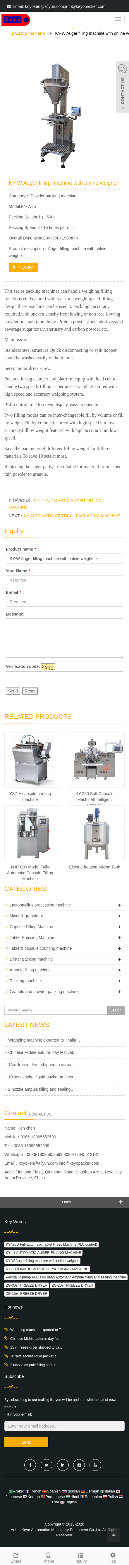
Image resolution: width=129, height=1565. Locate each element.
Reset (30, 691)
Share (16, 1557)
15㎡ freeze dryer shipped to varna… (41, 1064)
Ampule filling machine (30, 970)
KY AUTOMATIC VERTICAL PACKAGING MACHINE (72, 515)
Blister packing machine (31, 959)
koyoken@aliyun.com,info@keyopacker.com (59, 1163)
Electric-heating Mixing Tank (94, 867)
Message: (15, 614)
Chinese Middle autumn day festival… (42, 1052)
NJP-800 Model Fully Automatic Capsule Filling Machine (30, 873)
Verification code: (23, 666)
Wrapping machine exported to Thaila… (44, 1040)
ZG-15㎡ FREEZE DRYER (26, 1294)
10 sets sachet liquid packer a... (34, 1356)
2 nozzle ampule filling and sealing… (41, 1089)
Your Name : (20, 570)
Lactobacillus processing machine (40, 905)
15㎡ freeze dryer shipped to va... (36, 1347)
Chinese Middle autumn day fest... (36, 1339)
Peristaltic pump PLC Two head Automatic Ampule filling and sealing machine (66, 1277)
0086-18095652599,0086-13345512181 (63, 1154)
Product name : (22, 549)
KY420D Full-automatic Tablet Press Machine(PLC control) (51, 1244)
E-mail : (15, 592)
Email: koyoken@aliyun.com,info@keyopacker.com (56, 6)
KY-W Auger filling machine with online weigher (42, 1261)
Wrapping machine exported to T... (36, 1330)
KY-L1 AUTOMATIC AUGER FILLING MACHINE (43, 1253)
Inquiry (81, 1557)
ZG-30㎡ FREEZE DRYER (26, 1285)
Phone (48, 1557)
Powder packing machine (53, 196)
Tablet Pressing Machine (32, 937)
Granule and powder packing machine (44, 991)
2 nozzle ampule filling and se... (34, 1365)
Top (113, 1557)
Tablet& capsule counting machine (41, 948)
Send (13, 691)
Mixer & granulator (26, 916)
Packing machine (25, 980)
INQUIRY (23, 267)
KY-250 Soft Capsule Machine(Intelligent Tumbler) (94, 799)
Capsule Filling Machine (31, 926)
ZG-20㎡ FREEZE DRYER (72, 1285)
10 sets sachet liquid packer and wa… (42, 1077)
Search (115, 1010)
